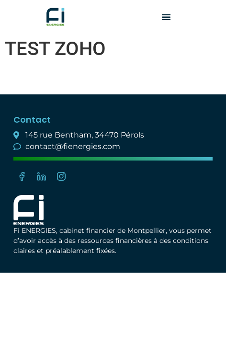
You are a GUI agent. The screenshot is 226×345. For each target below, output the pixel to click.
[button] (166, 17)
